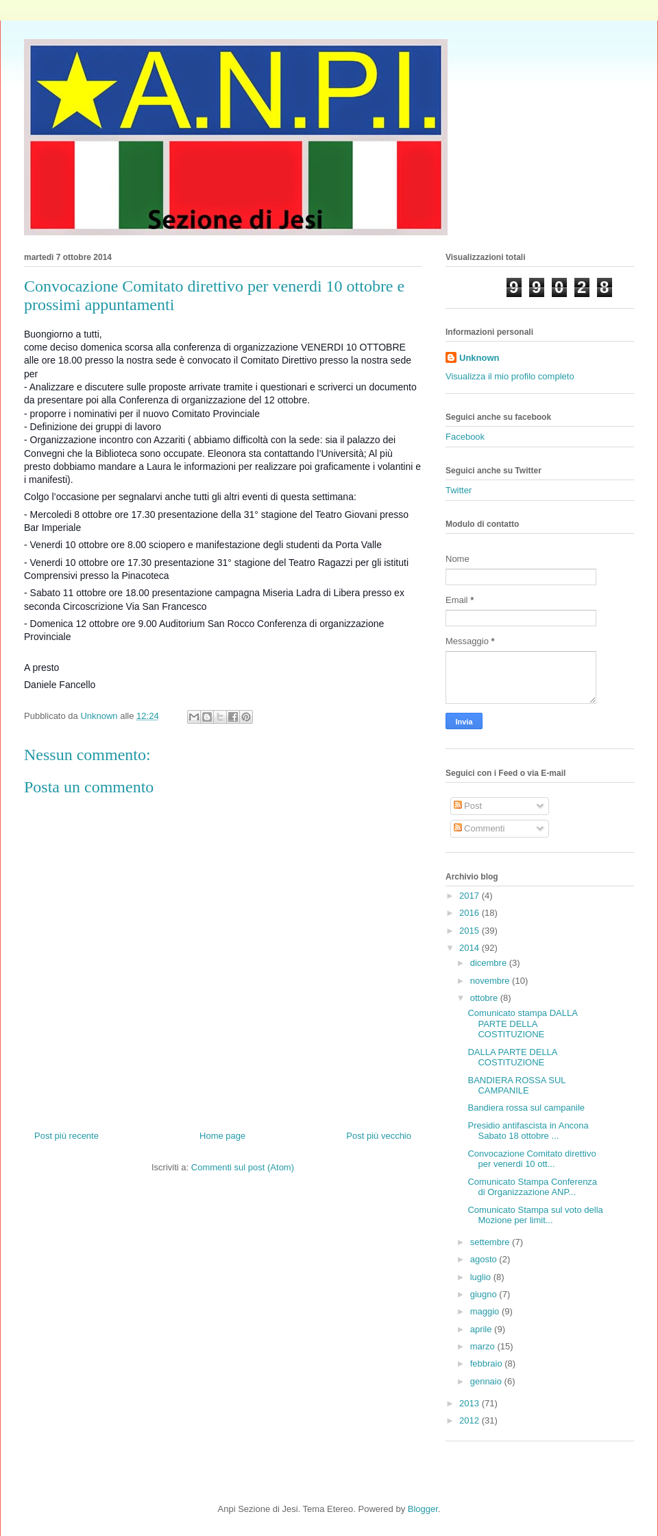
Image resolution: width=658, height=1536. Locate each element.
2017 (470, 895)
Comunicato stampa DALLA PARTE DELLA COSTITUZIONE (522, 1023)
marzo (484, 1346)
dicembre (489, 963)
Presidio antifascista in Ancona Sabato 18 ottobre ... (527, 1131)
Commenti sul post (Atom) (242, 1167)
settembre (491, 1242)
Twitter (459, 490)
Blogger (423, 1509)
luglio (482, 1277)
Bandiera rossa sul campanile (526, 1107)
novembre (491, 981)
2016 (470, 913)
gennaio (487, 1381)
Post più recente (66, 1136)
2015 (470, 930)
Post (468, 806)
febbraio (487, 1363)
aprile (482, 1329)
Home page (222, 1136)
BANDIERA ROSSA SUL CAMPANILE (516, 1085)
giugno (485, 1294)
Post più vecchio (378, 1136)
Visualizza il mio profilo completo (510, 376)
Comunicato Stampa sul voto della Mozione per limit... (534, 1215)
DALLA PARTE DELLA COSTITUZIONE (512, 1057)
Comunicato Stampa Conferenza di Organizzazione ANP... (532, 1187)
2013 (470, 1403)
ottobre (485, 998)
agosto (485, 1259)
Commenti (479, 828)
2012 (470, 1420)
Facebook (465, 437)
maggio (486, 1311)
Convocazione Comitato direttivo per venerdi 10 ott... (531, 1159)
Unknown (479, 358)
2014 (470, 948)
